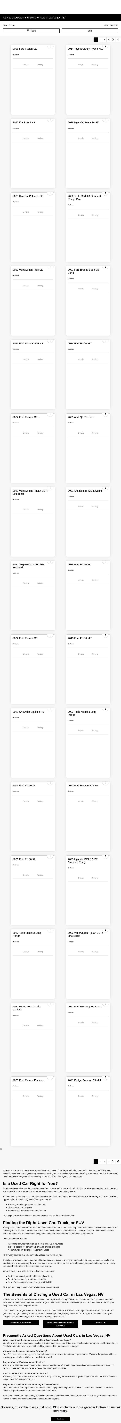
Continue (60, 1419)
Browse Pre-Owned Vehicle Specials (60, 1324)
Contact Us (100, 1323)
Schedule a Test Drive (21, 1323)
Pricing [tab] (40, 64)
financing (93, 1196)
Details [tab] (26, 64)
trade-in (113, 1196)
